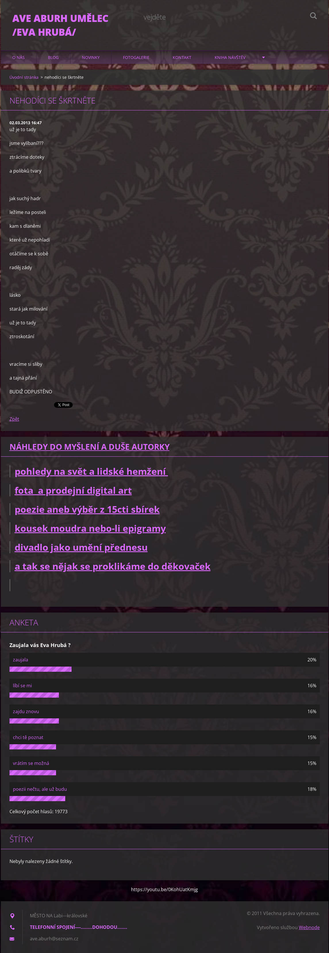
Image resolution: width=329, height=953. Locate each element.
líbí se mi (22, 685)
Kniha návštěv (230, 57)
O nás (18, 57)
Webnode (309, 927)
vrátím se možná (31, 763)
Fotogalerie (136, 57)
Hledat (313, 17)
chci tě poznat (28, 737)
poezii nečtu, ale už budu (40, 789)
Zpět (14, 419)
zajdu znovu (26, 711)
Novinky (91, 57)
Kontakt (182, 57)
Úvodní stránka (24, 77)
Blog (53, 57)
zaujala (20, 660)
